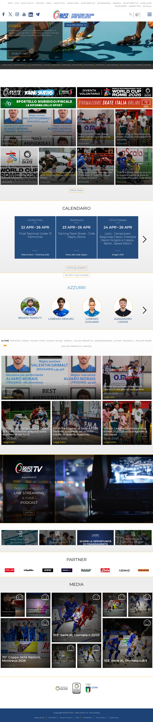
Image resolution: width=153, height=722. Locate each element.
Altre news (76, 194)
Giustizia (46, 65)
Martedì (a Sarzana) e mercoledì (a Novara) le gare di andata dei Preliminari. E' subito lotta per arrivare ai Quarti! (96, 173)
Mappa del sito (32, 718)
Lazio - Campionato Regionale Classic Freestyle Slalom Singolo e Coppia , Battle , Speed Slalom (117, 244)
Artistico (40, 3)
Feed (77, 718)
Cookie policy (121, 718)
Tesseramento (18, 65)
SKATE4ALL (147, 6)
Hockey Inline (73, 3)
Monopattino (135, 6)
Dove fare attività (74, 25)
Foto (17, 3)
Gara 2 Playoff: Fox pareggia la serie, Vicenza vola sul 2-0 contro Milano (58, 175)
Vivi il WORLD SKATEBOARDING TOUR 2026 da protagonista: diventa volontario (19, 175)
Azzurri (147, 65)
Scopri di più (19, 53)
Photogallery (89, 718)
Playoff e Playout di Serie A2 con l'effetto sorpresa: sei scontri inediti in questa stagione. (75, 437)
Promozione (77, 65)
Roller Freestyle (130, 3)
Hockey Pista (59, 3)
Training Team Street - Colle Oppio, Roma (76, 240)
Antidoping (100, 65)
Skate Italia (6, 65)
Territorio (66, 65)
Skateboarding (104, 3)
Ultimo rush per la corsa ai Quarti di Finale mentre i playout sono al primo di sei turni (25, 437)
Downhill (117, 3)
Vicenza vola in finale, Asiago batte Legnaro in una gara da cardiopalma (94, 137)
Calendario (137, 65)
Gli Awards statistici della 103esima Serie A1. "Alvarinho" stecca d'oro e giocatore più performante (47, 389)
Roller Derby (121, 6)
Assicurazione (112, 65)
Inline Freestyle (88, 3)
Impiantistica (89, 65)
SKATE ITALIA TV (27, 3)
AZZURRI (76, 298)
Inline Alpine (145, 3)
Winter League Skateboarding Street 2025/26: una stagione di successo (134, 137)
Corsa (48, 3)
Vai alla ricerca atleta (76, 284)
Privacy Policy (105, 718)
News (10, 3)
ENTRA (29, 520)
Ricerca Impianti (64, 718)
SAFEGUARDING (125, 65)
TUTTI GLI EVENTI (76, 274)
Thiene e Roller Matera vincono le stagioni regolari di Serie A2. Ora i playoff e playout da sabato (134, 175)
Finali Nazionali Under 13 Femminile (35, 240)
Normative (56, 65)
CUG (27, 65)
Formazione (36, 65)
